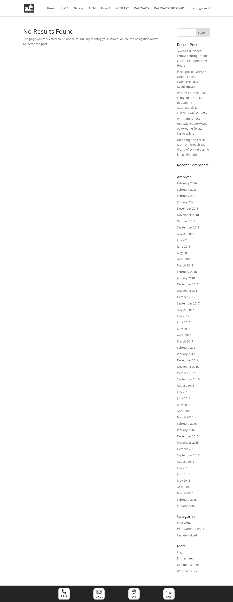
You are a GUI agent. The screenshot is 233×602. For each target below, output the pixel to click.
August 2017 (185, 310)
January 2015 (186, 506)
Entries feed (185, 558)
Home (51, 8)
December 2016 (188, 360)
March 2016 (185, 417)
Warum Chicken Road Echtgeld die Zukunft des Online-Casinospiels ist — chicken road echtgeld (192, 102)
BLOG (65, 8)
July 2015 (183, 468)
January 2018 (186, 278)
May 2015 (183, 480)
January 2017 (186, 354)
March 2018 (185, 265)
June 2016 (184, 398)
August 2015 (185, 462)
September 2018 (188, 227)
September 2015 (188, 455)
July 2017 (183, 316)
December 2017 (188, 284)
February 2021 (187, 196)
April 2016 (184, 411)
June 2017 (184, 322)
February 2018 (187, 272)
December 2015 (188, 436)
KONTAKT (122, 8)
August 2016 (185, 385)
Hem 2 (105, 8)
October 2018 (186, 221)
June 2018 (184, 246)
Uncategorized (199, 8)
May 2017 (183, 329)
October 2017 (186, 297)
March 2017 (185, 341)
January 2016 (186, 430)
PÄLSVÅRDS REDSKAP (169, 8)
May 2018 (183, 253)
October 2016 (186, 373)
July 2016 (183, 392)
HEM (92, 8)
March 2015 (185, 493)
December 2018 (188, 208)
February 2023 (187, 189)
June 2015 (184, 474)
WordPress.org (187, 571)
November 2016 (188, 367)
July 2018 (183, 240)
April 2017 (184, 335)
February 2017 (187, 347)
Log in (181, 552)
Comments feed (188, 565)
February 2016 (187, 424)
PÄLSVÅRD (141, 8)
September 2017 (188, 303)
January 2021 (186, 202)
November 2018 (188, 215)
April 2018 (184, 259)
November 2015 (188, 442)
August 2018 (185, 234)
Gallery (79, 8)
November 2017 (188, 291)
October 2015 (186, 449)
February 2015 (187, 500)
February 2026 (187, 183)
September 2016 (188, 379)
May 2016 (183, 405)
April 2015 (184, 487)
